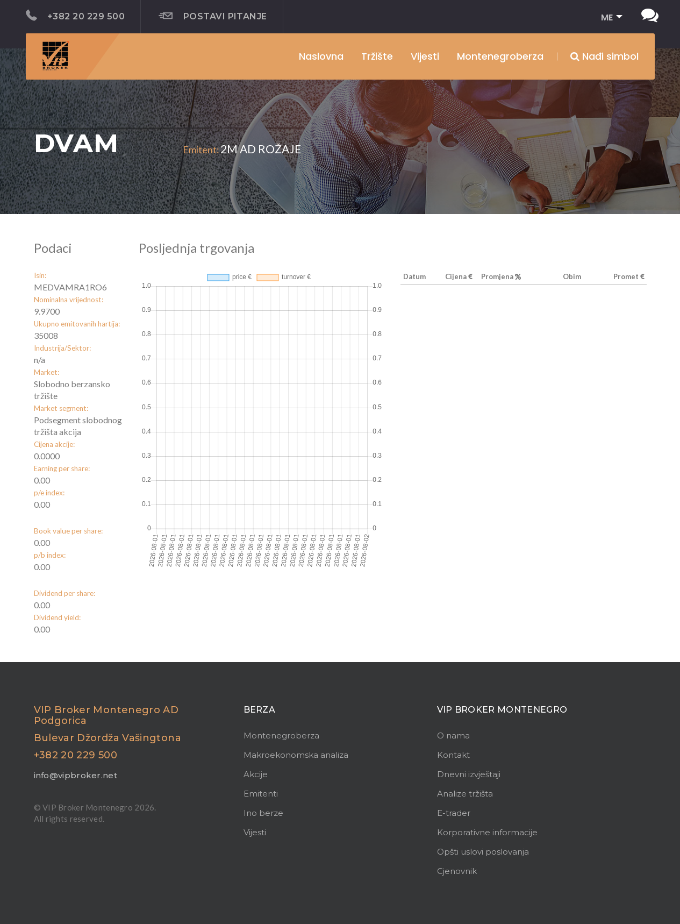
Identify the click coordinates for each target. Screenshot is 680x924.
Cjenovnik (457, 871)
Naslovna (321, 56)
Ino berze (263, 813)
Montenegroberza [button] (500, 56)
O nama (453, 735)
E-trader (453, 813)
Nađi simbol (604, 56)
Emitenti (261, 793)
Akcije (256, 774)
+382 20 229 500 (75, 15)
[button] (608, 18)
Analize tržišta (465, 793)
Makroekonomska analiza (296, 755)
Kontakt (453, 755)
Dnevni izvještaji (468, 774)
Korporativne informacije (487, 832)
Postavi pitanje (213, 16)
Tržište (377, 56)
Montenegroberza (281, 735)
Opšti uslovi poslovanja (483, 852)
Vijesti (425, 56)
